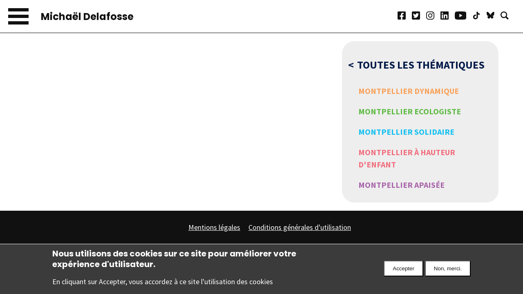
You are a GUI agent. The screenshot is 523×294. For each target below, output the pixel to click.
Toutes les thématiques (421, 64)
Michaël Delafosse (87, 16)
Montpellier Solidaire (406, 132)
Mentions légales (214, 227)
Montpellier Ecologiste (409, 111)
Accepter (403, 272)
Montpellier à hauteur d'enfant (406, 158)
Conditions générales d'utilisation (299, 227)
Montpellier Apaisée (401, 185)
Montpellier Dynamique (408, 91)
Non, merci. (448, 272)
